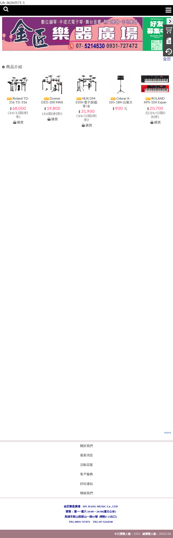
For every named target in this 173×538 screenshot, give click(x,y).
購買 (20, 122)
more (167, 432)
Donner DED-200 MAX (52, 100)
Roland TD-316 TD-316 (18, 100)
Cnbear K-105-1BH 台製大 (121, 100)
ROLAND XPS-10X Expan (155, 100)
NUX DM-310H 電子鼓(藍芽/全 (86, 102)
